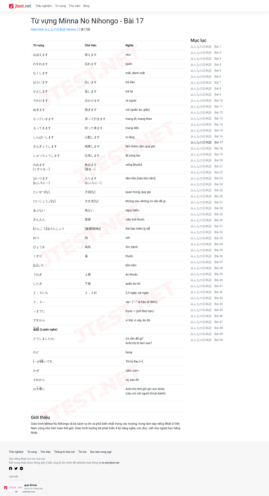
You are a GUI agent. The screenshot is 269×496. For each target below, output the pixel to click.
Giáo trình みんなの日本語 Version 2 (55, 29)
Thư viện (74, 6)
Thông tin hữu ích (64, 451)
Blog (86, 6)
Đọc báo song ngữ (101, 451)
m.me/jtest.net (110, 462)
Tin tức (82, 451)
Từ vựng (60, 6)
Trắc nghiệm (43, 6)
